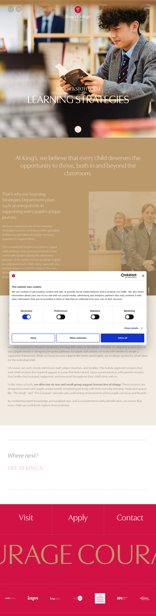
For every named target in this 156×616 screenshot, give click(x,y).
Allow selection (78, 338)
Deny (33, 338)
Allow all (122, 338)
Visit (26, 518)
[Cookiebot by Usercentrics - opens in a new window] (123, 275)
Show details (131, 328)
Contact (130, 518)
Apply (78, 518)
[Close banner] (143, 276)
